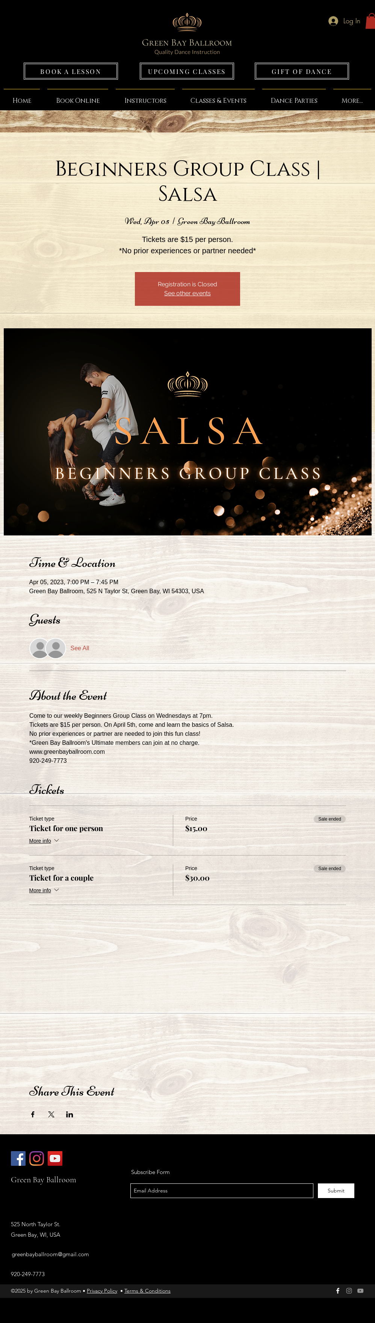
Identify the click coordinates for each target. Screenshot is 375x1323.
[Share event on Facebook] (32, 1114)
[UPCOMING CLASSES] (187, 71)
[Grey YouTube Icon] (360, 1290)
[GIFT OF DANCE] (302, 71)
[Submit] (336, 1190)
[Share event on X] (51, 1114)
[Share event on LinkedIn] (69, 1114)
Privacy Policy (102, 1290)
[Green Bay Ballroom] (18, 1158)
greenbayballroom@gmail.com (50, 1254)
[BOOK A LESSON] (71, 71)
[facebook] (338, 1290)
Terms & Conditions (147, 1290)
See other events (187, 293)
